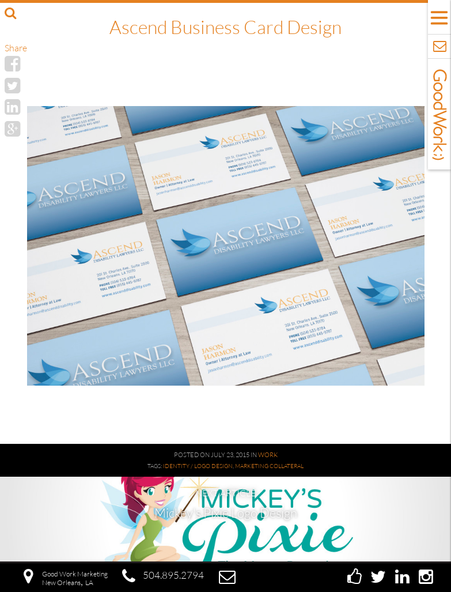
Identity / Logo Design (198, 466)
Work (268, 455)
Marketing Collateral (269, 466)
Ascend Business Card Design (225, 27)
